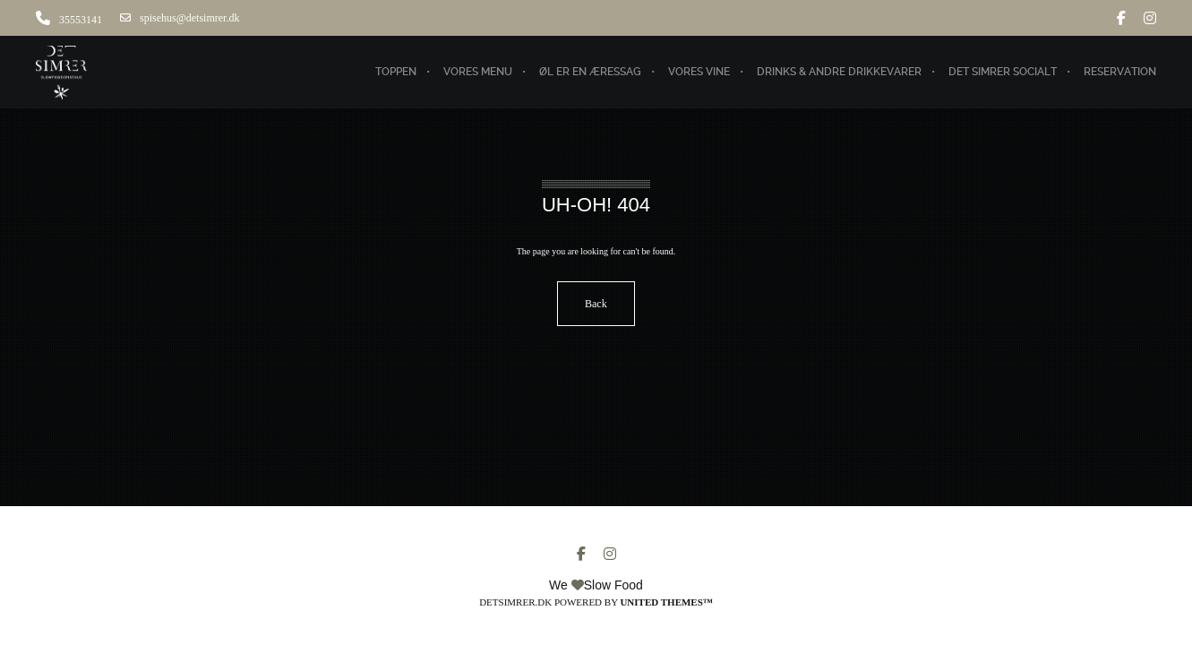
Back (596, 303)
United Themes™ (666, 602)
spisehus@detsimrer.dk (179, 18)
